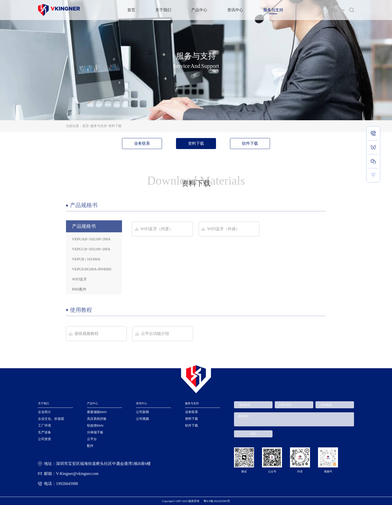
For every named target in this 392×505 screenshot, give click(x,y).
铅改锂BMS (95, 425)
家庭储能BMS (97, 412)
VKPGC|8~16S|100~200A (91, 251)
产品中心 (199, 10)
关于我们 (163, 10)
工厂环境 (44, 425)
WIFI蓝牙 (79, 281)
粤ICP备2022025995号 (217, 500)
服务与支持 (273, 10)
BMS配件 (79, 291)
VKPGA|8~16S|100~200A (91, 241)
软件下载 (250, 143)
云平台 (92, 439)
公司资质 (44, 439)
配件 (90, 446)
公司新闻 (142, 412)
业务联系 (142, 143)
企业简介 (44, 412)
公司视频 (142, 419)
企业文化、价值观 (51, 419)
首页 (131, 10)
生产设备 (44, 432)
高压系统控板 (96, 419)
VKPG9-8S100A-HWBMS (92, 271)
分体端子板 (95, 432)
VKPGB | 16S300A (86, 261)
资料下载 (115, 126)
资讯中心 (235, 10)
